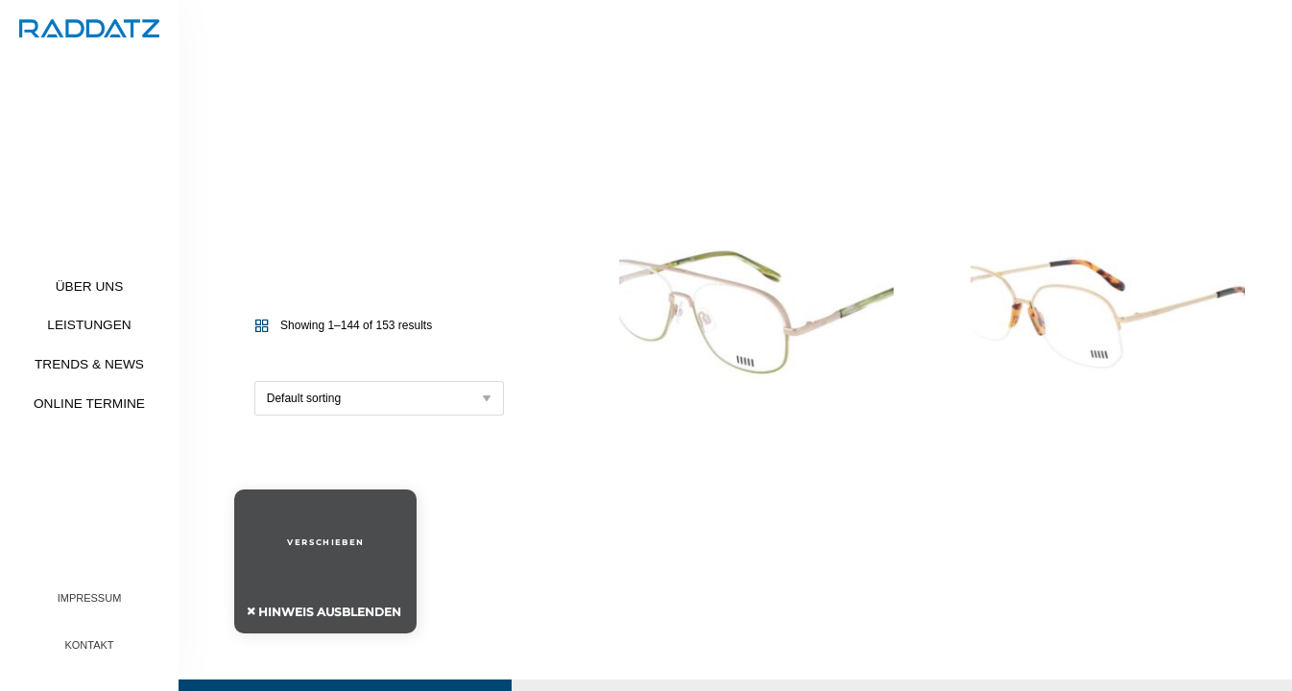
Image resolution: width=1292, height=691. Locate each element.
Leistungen (89, 325)
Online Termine (89, 403)
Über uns (90, 286)
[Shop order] (379, 398)
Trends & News (89, 364)
